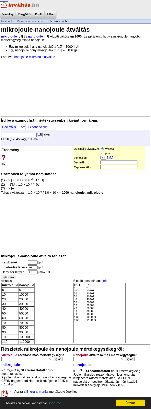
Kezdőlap (8, 14)
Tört (22, 127)
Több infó (55, 403)
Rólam (50, 14)
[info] (110, 157)
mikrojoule (46, 21)
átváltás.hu (7, 21)
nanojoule (35, 36)
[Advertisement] (75, 87)
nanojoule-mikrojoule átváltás (34, 57)
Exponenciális (37, 127)
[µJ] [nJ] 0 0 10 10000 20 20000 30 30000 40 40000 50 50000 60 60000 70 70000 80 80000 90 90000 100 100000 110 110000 (99, 313)
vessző (107, 148)
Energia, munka (27, 21)
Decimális (9, 127)
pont (106, 153)
